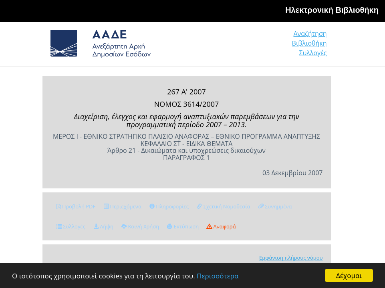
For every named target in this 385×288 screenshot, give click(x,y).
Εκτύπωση (183, 226)
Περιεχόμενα (122, 206)
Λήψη (103, 226)
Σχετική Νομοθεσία (223, 206)
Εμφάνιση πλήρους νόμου (291, 257)
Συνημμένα (275, 206)
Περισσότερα (217, 275)
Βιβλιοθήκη (309, 43)
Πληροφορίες (169, 206)
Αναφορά (221, 226)
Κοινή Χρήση (140, 226)
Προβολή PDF (76, 206)
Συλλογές (313, 52)
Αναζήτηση (310, 33)
